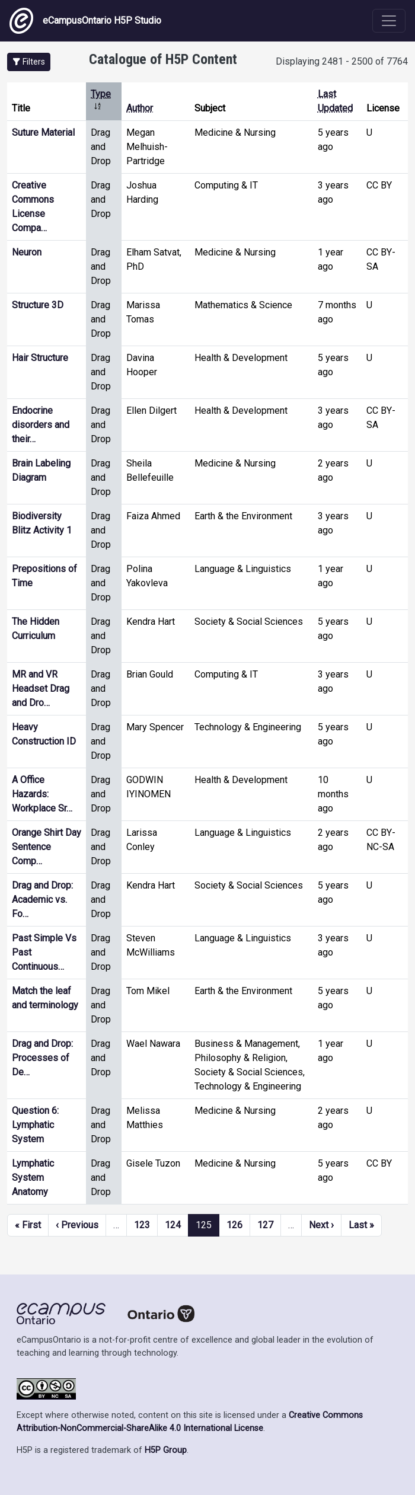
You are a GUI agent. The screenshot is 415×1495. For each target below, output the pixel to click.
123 (142, 1225)
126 (234, 1225)
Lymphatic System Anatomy (33, 1177)
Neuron (27, 252)
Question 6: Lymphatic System (35, 1125)
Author (139, 108)
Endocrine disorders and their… (40, 425)
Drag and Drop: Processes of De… (42, 1058)
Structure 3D (37, 305)
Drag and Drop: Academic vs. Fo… (42, 899)
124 (173, 1225)
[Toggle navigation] (389, 21)
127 (265, 1225)
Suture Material (43, 132)
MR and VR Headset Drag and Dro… (40, 688)
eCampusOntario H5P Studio (85, 21)
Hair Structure (40, 357)
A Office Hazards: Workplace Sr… (42, 794)
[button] (28, 62)
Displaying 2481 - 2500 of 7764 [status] (342, 61)
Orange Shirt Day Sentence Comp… (46, 847)
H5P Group (166, 1450)
